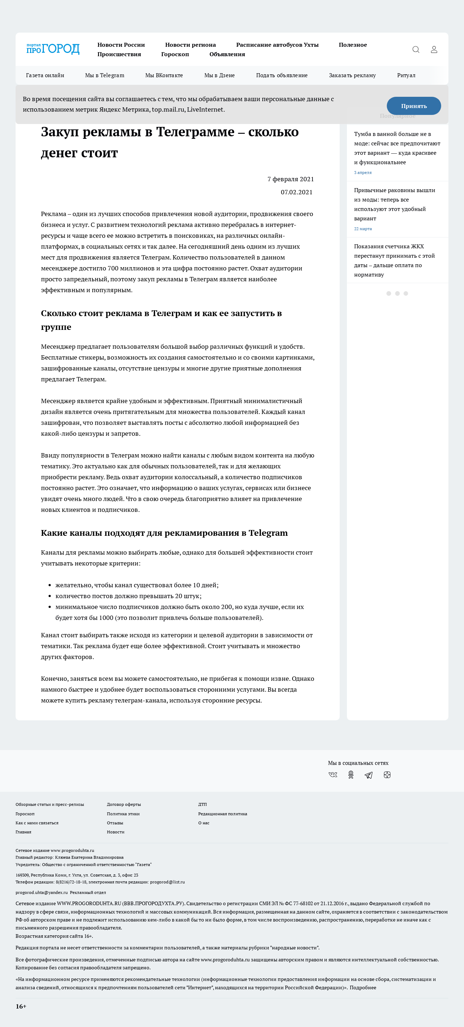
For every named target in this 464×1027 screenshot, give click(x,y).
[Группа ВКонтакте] (333, 774)
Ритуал (406, 75)
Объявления (227, 54)
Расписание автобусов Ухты (277, 44)
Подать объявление (282, 75)
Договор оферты (124, 804)
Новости (115, 832)
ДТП (202, 804)
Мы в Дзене (219, 75)
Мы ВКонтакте (164, 75)
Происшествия (119, 54)
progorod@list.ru (167, 882)
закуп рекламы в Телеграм (177, 279)
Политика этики (123, 813)
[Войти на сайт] (434, 49)
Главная (23, 832)
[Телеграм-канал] (369, 774)
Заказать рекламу (352, 75)
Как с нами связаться (37, 822)
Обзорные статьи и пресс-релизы (50, 804)
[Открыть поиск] (416, 49)
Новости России (121, 44)
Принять (414, 105)
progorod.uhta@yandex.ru (42, 892)
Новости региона (190, 44)
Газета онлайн (45, 75)
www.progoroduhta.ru (72, 850)
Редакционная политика (222, 813)
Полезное (353, 44)
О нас (204, 822)
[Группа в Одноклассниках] (351, 774)
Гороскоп (175, 54)
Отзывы (115, 822)
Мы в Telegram (104, 75)
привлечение (282, 498)
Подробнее (363, 987)
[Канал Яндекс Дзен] (387, 774)
